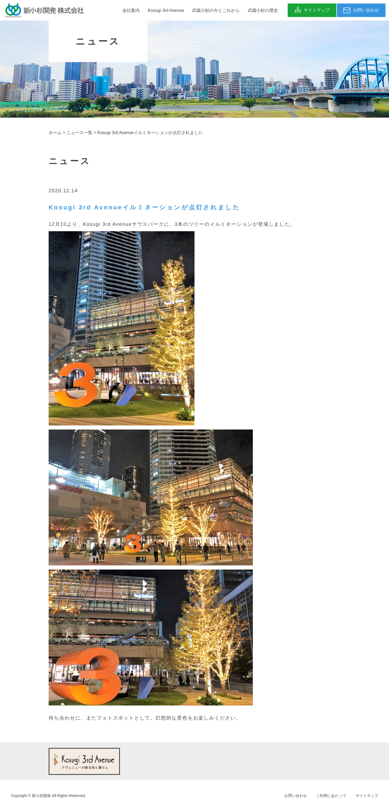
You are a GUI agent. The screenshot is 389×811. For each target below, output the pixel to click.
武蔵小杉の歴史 (263, 10)
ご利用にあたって (331, 795)
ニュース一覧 (79, 132)
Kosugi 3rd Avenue (166, 10)
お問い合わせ (295, 795)
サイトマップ (367, 795)
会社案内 (131, 10)
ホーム (55, 132)
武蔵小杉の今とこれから (216, 10)
